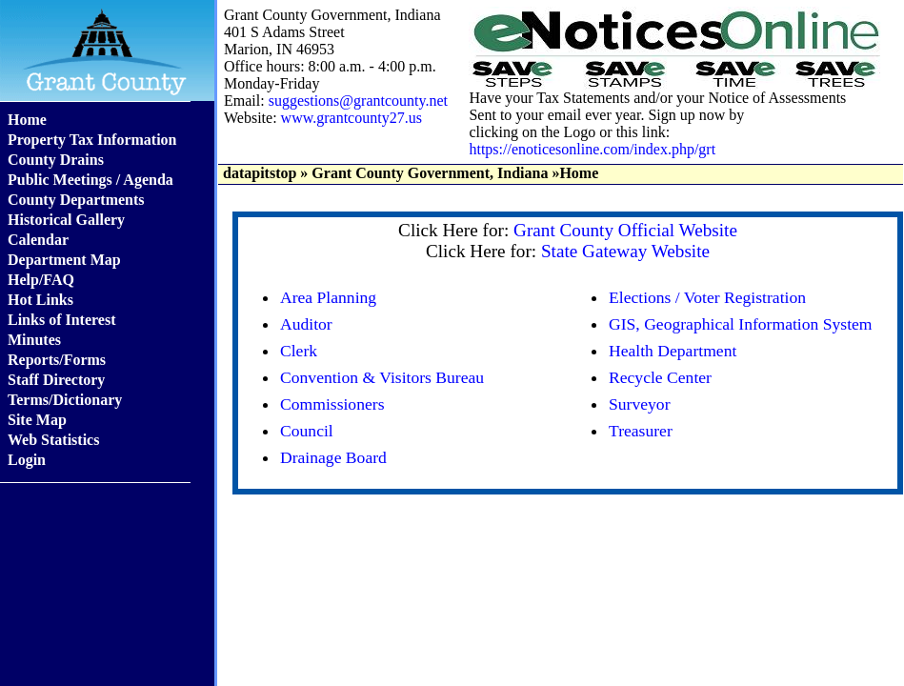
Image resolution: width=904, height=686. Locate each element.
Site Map (37, 420)
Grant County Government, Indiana (429, 173)
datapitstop (259, 173)
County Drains (56, 159)
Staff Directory (56, 380)
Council (306, 430)
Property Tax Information (92, 139)
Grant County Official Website (625, 230)
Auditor (306, 323)
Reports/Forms (57, 360)
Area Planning (328, 297)
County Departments (76, 200)
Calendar (38, 240)
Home (27, 119)
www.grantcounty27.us (351, 118)
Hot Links (40, 300)
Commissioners (332, 404)
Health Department (672, 350)
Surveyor (640, 404)
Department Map (64, 260)
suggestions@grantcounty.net (358, 100)
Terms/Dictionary (65, 400)
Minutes (34, 340)
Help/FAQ (41, 280)
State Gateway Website (625, 251)
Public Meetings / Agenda (90, 180)
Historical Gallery (66, 220)
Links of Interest (62, 320)
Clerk (298, 350)
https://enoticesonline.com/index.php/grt (592, 149)
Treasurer (641, 430)
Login (27, 460)
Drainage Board (333, 457)
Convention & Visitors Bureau (382, 377)
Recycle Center (660, 377)
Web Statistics (53, 440)
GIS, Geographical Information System (741, 323)
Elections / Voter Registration (707, 297)
